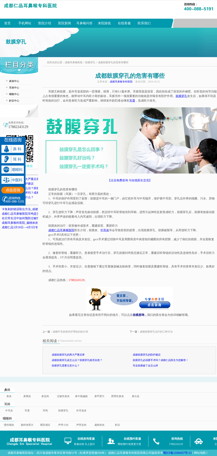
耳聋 (27, 410)
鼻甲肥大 (99, 396)
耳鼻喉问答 (84, 23)
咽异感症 (45, 425)
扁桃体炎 (99, 425)
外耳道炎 (81, 410)
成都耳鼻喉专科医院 (121, 81)
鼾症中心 (14, 100)
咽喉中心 (14, 94)
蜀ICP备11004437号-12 (177, 452)
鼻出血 (135, 396)
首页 (7, 23)
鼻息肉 (45, 396)
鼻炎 (9, 396)
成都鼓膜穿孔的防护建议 (147, 354)
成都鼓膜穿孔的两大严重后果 (68, 354)
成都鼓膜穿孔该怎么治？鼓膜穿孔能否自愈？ (31, 188)
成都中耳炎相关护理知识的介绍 (70, 331)
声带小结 (63, 425)
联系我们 (144, 23)
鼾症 (117, 425)
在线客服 (124, 23)
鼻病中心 (14, 81)
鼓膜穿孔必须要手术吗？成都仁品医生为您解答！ (160, 360)
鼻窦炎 (27, 396)
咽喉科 (7, 418)
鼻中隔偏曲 (81, 396)
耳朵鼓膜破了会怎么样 (145, 365)
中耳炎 (9, 410)
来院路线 (104, 23)
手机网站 (24, 23)
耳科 (7, 404)
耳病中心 (14, 87)
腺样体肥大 (27, 425)
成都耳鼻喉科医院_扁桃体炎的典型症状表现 (30, 222)
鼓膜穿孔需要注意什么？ (66, 365)
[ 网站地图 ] (199, 452)
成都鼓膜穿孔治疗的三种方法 (156, 331)
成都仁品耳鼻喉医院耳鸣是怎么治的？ (26, 213)
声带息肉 (81, 425)
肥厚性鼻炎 (117, 396)
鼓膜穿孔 (90, 62)
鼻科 (7, 390)
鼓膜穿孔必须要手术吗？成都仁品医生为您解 (31, 192)
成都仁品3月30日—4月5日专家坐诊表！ (27, 227)
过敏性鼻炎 (63, 396)
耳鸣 (45, 410)
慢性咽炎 (9, 425)
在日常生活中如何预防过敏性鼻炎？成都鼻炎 (31, 218)
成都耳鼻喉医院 (73, 62)
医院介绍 (44, 23)
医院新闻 (64, 23)
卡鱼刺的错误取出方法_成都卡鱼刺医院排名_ (31, 209)
